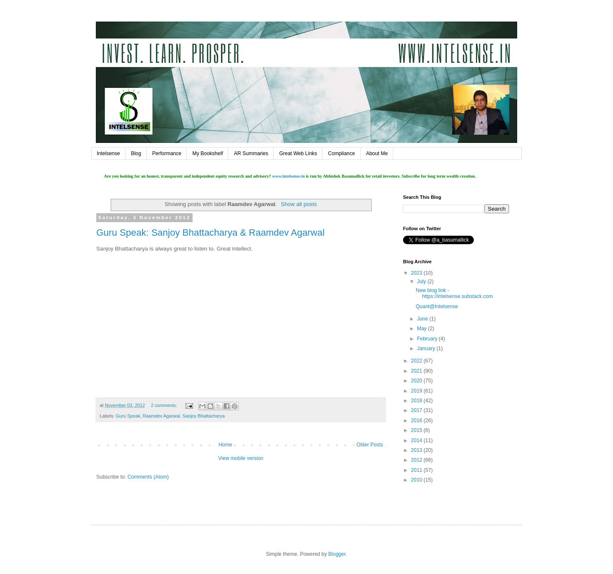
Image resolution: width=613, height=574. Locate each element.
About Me (377, 153)
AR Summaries (251, 153)
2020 (417, 381)
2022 (417, 361)
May (422, 329)
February (428, 339)
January (427, 348)
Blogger (337, 554)
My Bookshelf (207, 153)
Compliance (341, 153)
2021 (417, 371)
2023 (417, 273)
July (422, 281)
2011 (417, 470)
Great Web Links (298, 153)
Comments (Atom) (147, 477)
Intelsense (108, 153)
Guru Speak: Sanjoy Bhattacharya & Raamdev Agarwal (210, 232)
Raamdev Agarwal (161, 415)
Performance (167, 153)
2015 (417, 430)
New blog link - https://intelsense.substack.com (454, 293)
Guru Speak (128, 415)
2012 (417, 460)
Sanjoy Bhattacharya (203, 415)
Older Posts (369, 445)
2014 (417, 440)
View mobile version (240, 458)
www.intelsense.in (288, 176)
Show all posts (299, 204)
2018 (417, 401)
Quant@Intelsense (437, 306)
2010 (417, 480)
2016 (417, 421)
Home (225, 445)
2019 (417, 391)
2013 (417, 450)
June (423, 319)
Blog (136, 153)
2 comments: (165, 405)
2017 (417, 410)
